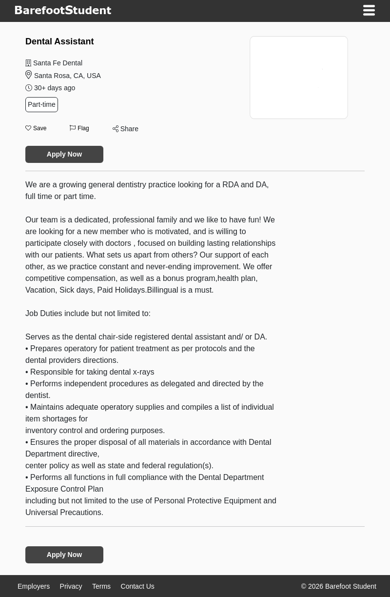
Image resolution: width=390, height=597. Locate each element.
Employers (34, 586)
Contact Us (138, 586)
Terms (101, 586)
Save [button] (35, 128)
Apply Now (64, 154)
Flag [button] (79, 128)
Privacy (71, 586)
